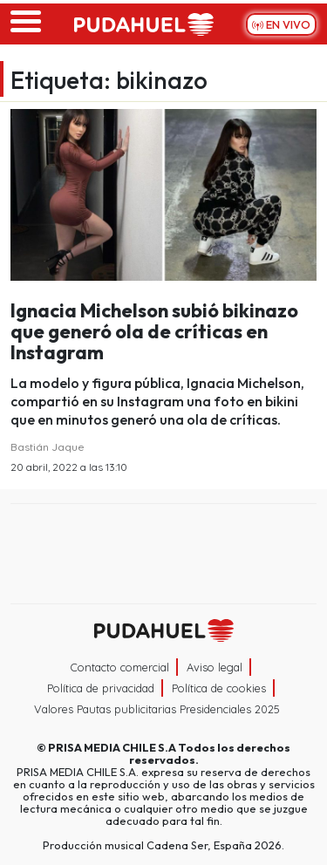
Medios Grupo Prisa (164, 584)
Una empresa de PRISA (164, 542)
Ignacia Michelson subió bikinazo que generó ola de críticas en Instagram (154, 331)
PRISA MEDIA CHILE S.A (112, 747)
